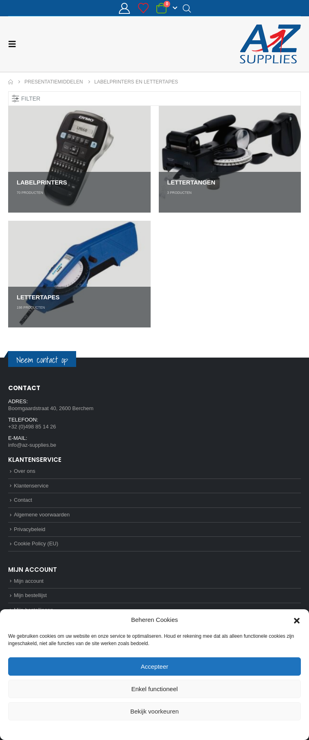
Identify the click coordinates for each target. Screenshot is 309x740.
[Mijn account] (124, 8)
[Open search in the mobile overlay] (187, 8)
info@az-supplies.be (32, 445)
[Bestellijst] (143, 8)
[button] (297, 620)
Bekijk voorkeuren (154, 711)
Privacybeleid (169, 729)
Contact (23, 500)
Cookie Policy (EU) (36, 543)
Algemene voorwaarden (42, 515)
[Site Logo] (270, 44)
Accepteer (155, 666)
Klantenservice (31, 486)
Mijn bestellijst (30, 595)
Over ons (24, 471)
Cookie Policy (136, 729)
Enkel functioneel (154, 688)
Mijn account (29, 581)
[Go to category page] (79, 159)
